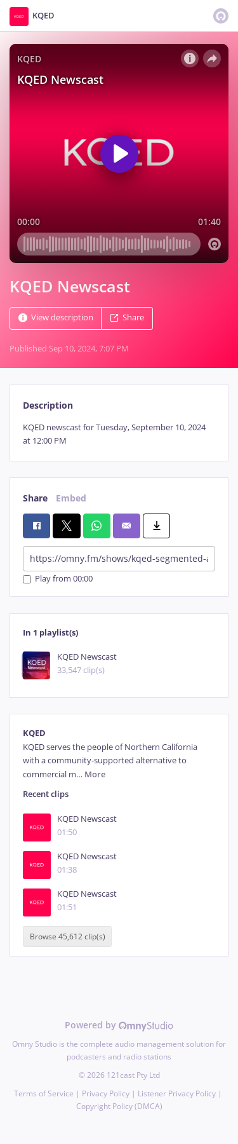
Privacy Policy (105, 1093)
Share (127, 317)
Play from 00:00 (58, 579)
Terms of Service (44, 1093)
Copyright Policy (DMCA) (119, 1106)
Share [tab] (35, 498)
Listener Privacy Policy (177, 1093)
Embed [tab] (71, 498)
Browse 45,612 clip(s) (67, 936)
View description (55, 317)
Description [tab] (48, 405)
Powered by (119, 1025)
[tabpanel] (119, 434)
